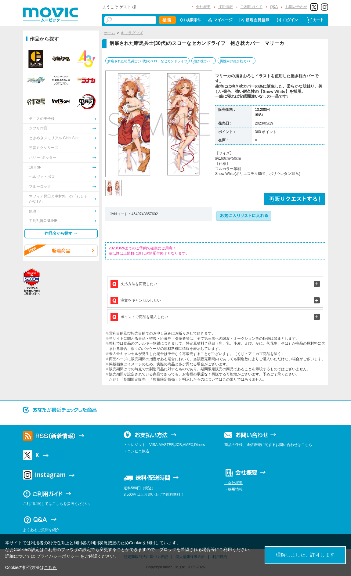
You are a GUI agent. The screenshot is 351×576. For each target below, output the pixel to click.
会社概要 (203, 7)
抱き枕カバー (204, 61)
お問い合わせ (296, 7)
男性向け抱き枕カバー (236, 61)
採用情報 (225, 7)
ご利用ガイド (251, 7)
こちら (50, 567)
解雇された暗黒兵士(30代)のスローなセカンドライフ (147, 61)
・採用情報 (233, 489)
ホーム (109, 33)
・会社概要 (233, 483)
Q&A (274, 7)
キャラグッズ (132, 33)
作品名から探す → (61, 233)
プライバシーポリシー (57, 556)
